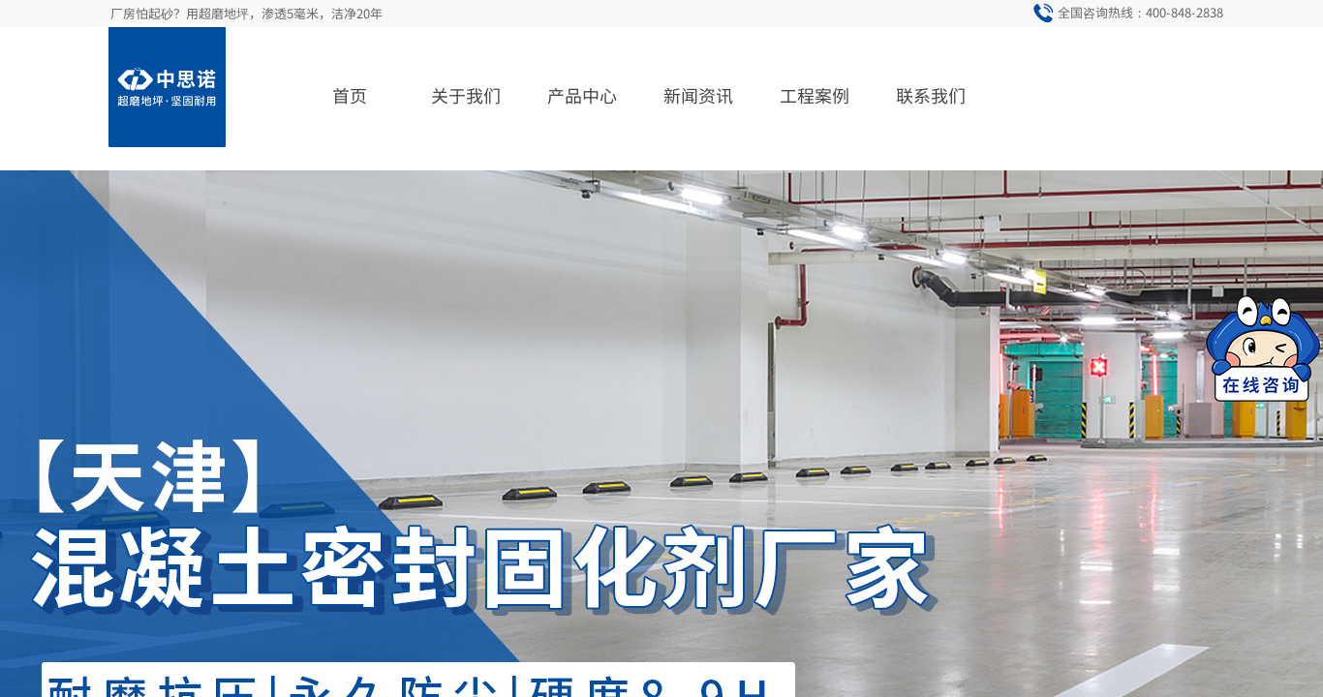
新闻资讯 (698, 94)
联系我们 (931, 94)
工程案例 (814, 94)
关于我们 (466, 94)
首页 (349, 94)
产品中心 (582, 94)
